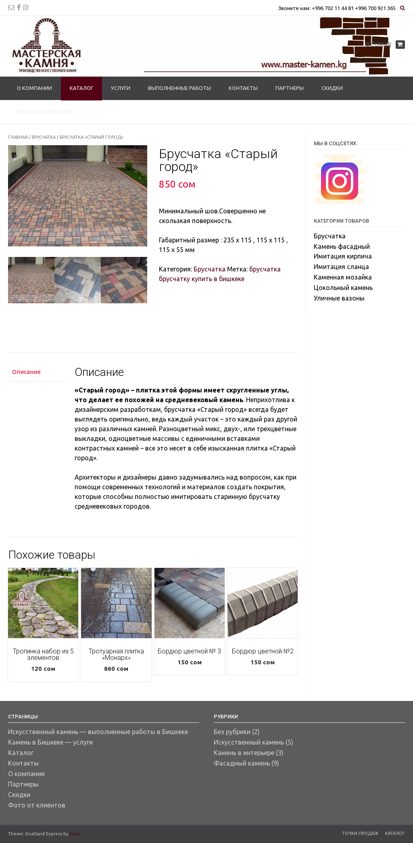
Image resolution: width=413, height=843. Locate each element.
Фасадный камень (242, 763)
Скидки (332, 88)
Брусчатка (44, 137)
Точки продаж (360, 833)
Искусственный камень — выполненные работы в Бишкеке (98, 731)
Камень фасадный (342, 246)
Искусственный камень (249, 742)
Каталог (81, 88)
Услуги (120, 88)
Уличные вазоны (339, 298)
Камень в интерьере (244, 752)
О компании (34, 88)
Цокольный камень (343, 287)
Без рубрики (232, 731)
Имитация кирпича (343, 256)
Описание (26, 371)
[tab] (37, 372)
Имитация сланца (341, 266)
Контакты (243, 88)
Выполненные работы (179, 88)
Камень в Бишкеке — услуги (50, 742)
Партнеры (289, 88)
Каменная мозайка (343, 277)
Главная (18, 137)
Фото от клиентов (44, 112)
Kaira (74, 833)
